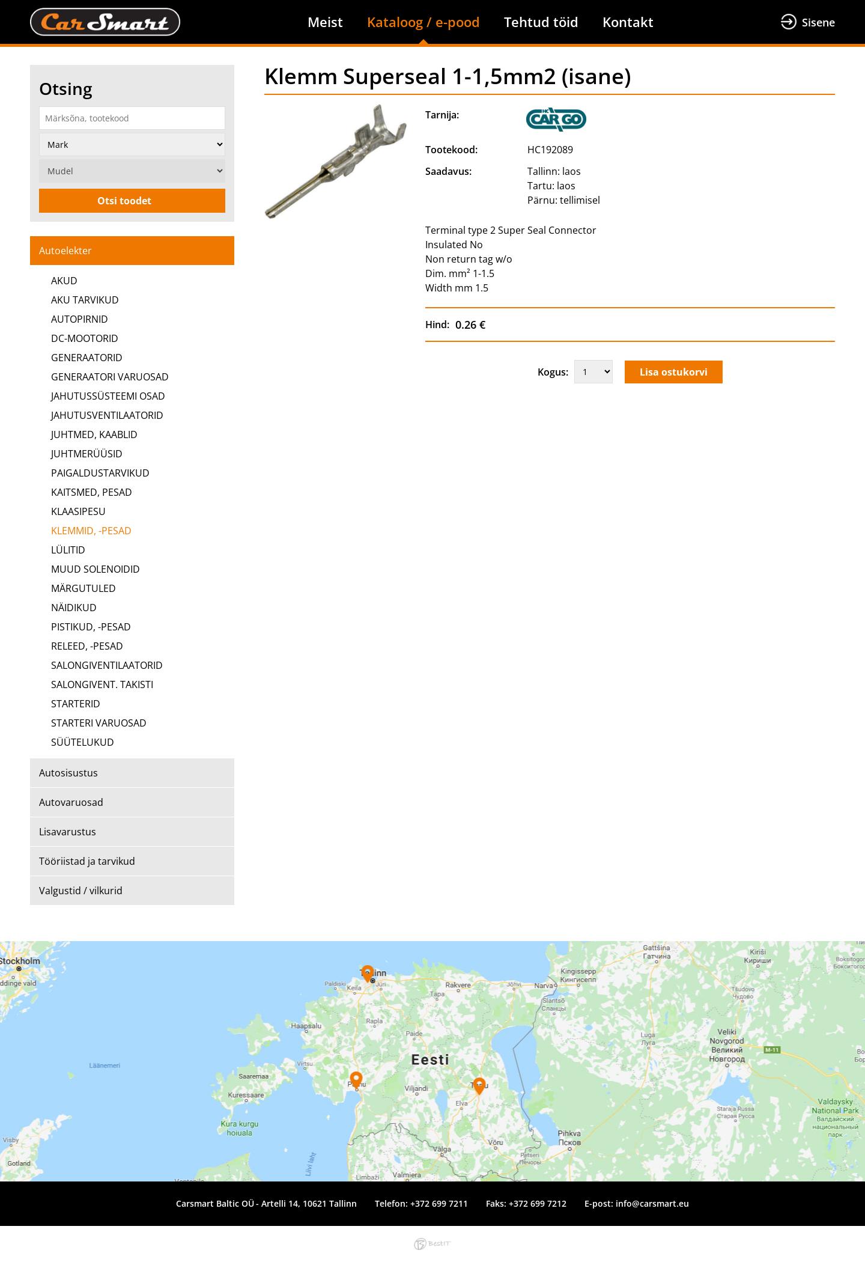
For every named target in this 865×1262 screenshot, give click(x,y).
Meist (325, 22)
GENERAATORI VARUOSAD (110, 376)
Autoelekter (65, 250)
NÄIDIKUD (74, 607)
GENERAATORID (87, 357)
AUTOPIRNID (79, 319)
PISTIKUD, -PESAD (91, 626)
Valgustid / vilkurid (81, 890)
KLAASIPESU (78, 511)
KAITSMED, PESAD (91, 492)
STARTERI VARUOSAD (99, 723)
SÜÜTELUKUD (82, 742)
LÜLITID (68, 549)
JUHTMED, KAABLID (94, 434)
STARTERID (75, 703)
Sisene (818, 22)
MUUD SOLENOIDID (95, 569)
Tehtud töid (541, 22)
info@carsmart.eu (652, 1203)
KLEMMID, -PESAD (91, 530)
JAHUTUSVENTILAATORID (107, 415)
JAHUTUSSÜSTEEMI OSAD (108, 396)
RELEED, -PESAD (87, 646)
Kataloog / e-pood (423, 22)
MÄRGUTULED (83, 588)
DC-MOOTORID (84, 338)
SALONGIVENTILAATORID (107, 665)
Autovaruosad (71, 802)
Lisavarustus (67, 831)
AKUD (64, 280)
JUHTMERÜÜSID (87, 453)
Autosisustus (68, 772)
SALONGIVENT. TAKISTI (102, 684)
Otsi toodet (124, 200)
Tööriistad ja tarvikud (87, 861)
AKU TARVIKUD (85, 299)
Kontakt (628, 22)
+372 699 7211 (439, 1203)
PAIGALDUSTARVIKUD (100, 473)
